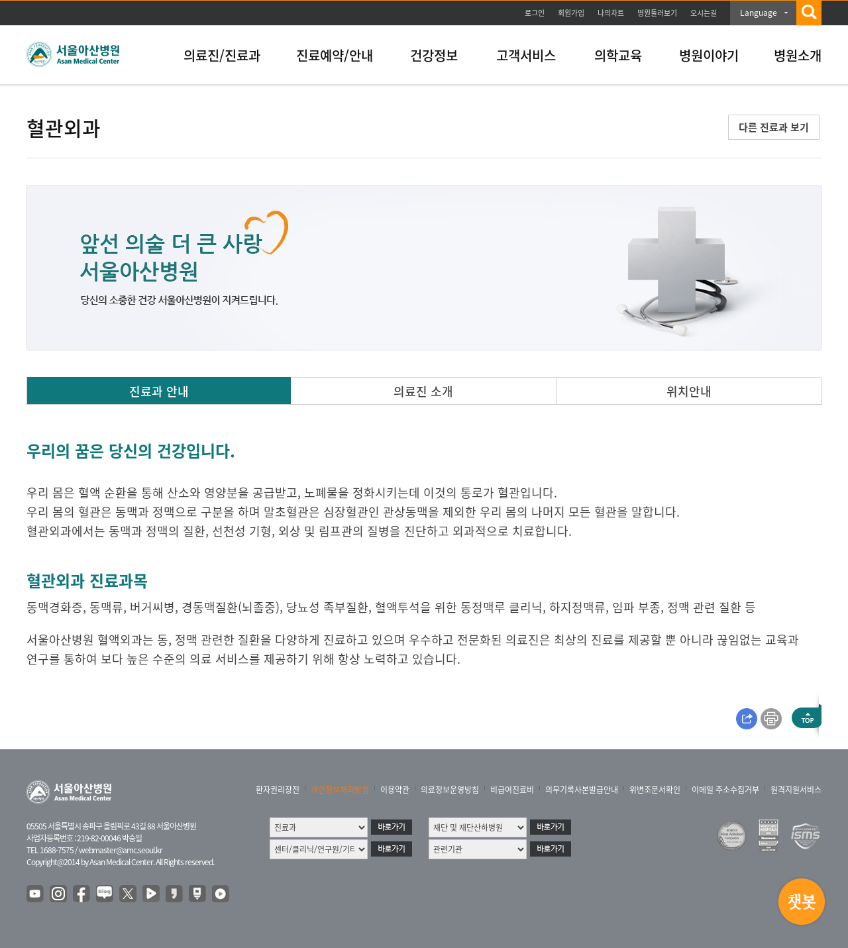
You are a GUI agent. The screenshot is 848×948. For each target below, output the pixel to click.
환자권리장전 (277, 790)
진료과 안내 (159, 391)
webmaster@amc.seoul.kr (120, 850)
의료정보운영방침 (450, 790)
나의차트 (611, 13)
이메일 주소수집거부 (725, 790)
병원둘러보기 (657, 13)
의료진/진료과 (222, 55)
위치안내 (689, 391)
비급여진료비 (512, 790)
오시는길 (703, 13)
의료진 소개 (423, 391)
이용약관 (394, 790)
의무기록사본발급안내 (581, 790)
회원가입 (571, 13)
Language (758, 13)
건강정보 (434, 55)
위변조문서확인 (654, 790)
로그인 (535, 13)
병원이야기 (709, 55)
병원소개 (798, 55)
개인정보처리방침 (340, 790)
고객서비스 (526, 55)
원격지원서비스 (796, 790)
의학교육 (618, 55)
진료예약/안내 (334, 55)
